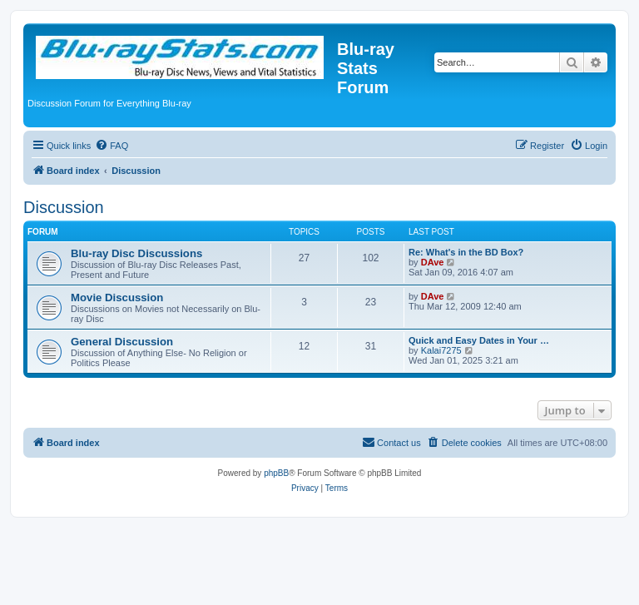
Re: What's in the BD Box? (466, 252)
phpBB (276, 473)
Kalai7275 (441, 350)
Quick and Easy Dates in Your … (479, 340)
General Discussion (122, 341)
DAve (432, 262)
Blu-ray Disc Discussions (136, 253)
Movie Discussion (117, 297)
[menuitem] (111, 146)
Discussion (63, 207)
